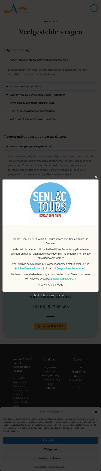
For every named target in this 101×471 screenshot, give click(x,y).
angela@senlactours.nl (71, 268)
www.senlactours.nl (64, 278)
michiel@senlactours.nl (29, 268)
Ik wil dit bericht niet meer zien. (50, 295)
